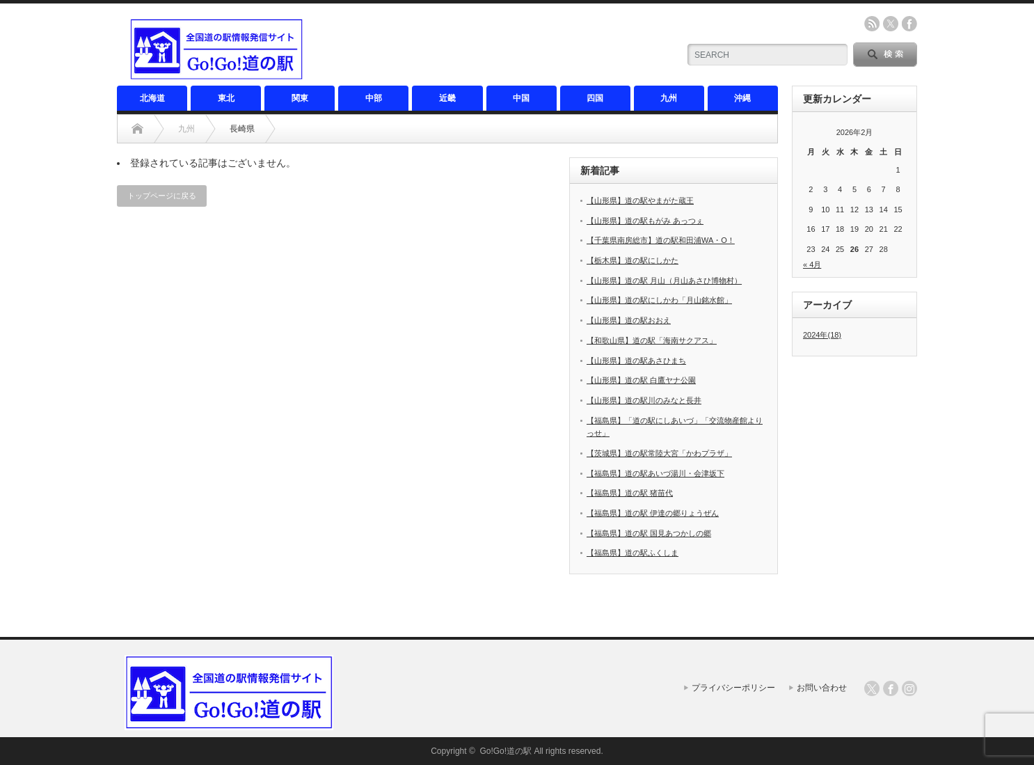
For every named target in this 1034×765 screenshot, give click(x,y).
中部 (373, 98)
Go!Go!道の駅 (505, 751)
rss (872, 23)
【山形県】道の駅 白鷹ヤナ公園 (641, 380)
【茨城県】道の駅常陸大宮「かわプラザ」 (659, 453)
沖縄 (742, 98)
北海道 (152, 98)
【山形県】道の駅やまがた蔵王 (640, 200)
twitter (890, 23)
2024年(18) (822, 335)
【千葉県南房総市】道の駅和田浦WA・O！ (661, 240)
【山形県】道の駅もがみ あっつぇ (645, 220)
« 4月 (812, 264)
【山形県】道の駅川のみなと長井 (644, 400)
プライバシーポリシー (733, 688)
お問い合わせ (822, 688)
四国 (595, 98)
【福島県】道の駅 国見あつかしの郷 (649, 533)
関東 (300, 98)
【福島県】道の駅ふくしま (632, 553)
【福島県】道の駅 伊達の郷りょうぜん (653, 513)
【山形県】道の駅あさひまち (636, 360)
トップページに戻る (161, 195)
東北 (226, 98)
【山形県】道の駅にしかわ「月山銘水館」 (659, 300)
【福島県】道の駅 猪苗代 (630, 493)
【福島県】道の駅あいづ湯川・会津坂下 (655, 473)
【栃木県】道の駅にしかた (632, 260)
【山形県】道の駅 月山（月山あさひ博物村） (664, 280)
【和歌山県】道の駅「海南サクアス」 (652, 340)
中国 (521, 98)
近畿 (447, 98)
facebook (909, 23)
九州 (668, 98)
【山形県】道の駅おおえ (629, 320)
